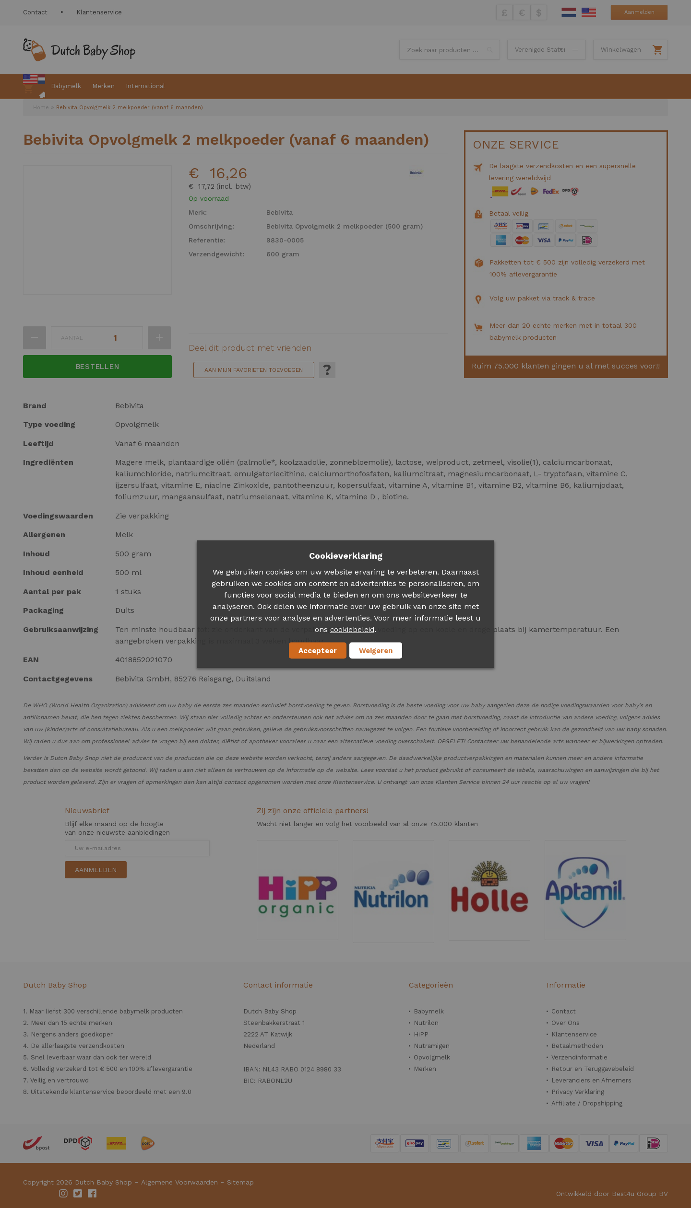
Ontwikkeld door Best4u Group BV (612, 1193)
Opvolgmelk (432, 1057)
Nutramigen (432, 1045)
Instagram (64, 1193)
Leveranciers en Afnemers (591, 1080)
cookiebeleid (352, 629)
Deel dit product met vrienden (250, 348)
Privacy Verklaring (577, 1091)
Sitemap (240, 1182)
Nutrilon (426, 1022)
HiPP (421, 1034)
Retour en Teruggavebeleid (592, 1068)
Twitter (78, 1193)
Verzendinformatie (579, 1057)
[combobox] (449, 50)
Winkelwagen (621, 49)
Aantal (72, 337)
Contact (35, 12)
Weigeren (376, 650)
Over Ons (565, 1022)
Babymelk (429, 1011)
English (589, 12)
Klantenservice (99, 12)
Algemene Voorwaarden (179, 1182)
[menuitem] (34, 86)
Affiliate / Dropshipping (586, 1103)
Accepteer (317, 650)
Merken (425, 1068)
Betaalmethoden (577, 1045)
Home (41, 107)
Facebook (92, 1193)
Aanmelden (639, 12)
